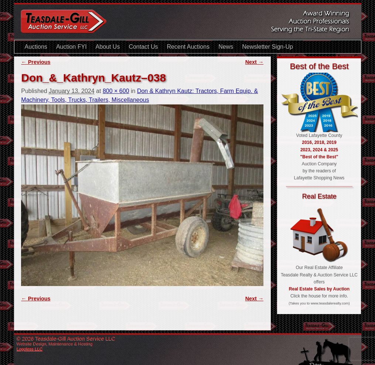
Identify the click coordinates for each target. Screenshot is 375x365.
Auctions (36, 47)
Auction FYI (71, 47)
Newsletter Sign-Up (267, 47)
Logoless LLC (30, 349)
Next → (254, 62)
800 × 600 (116, 91)
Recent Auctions (188, 47)
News (225, 47)
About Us (108, 47)
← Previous (35, 62)
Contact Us (143, 47)
